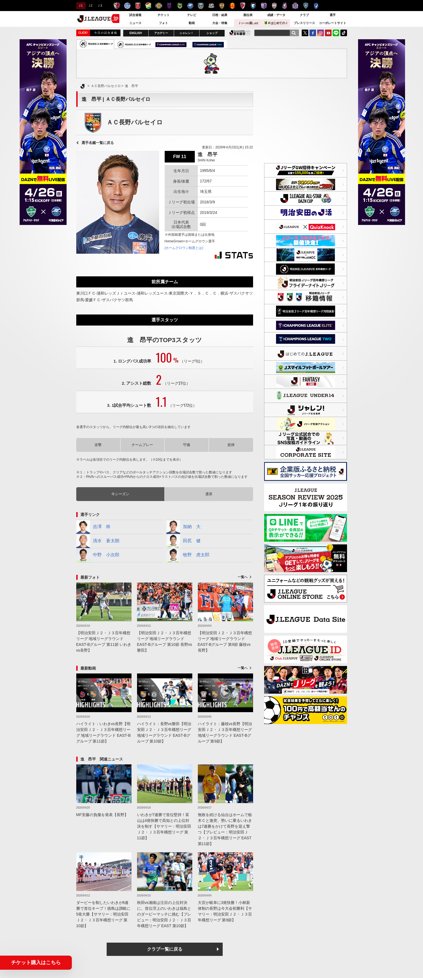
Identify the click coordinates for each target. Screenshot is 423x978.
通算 (208, 494)
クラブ (304, 15)
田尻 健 (183, 541)
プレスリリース (304, 23)
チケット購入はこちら (36, 962)
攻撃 (98, 445)
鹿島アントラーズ (116, 5)
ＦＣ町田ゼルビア (190, 5)
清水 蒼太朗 (97, 541)
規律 (231, 445)
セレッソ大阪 (263, 5)
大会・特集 (219, 23)
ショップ (211, 33)
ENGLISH (136, 33)
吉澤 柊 (93, 527)
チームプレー (142, 445)
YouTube (328, 33)
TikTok (343, 33)
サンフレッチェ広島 (295, 5)
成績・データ (276, 15)
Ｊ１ (80, 5)
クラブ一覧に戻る (164, 949)
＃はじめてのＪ (276, 23)
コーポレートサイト (332, 23)
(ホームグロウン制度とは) (184, 248)
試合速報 (135, 15)
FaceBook (312, 33)
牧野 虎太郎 (187, 555)
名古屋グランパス (232, 5)
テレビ (191, 15)
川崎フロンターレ (200, 5)
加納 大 (183, 527)
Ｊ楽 (248, 23)
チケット (163, 15)
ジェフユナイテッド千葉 (148, 5)
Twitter (305, 33)
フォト (163, 23)
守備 (186, 445)
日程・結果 (219, 15)
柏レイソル (158, 5)
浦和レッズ (137, 5)
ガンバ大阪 (253, 5)
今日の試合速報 (105, 32)
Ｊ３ (99, 5)
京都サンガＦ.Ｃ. (242, 5)
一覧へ (243, 577)
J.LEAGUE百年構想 (240, 33)
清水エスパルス (221, 5)
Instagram (320, 33)
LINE (336, 33)
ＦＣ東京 (169, 5)
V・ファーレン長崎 (316, 5)
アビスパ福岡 (305, 5)
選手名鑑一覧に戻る (98, 143)
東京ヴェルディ (179, 5)
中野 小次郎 (97, 555)
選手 (333, 15)
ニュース (135, 23)
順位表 (248, 15)
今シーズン (120, 494)
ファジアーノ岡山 (284, 5)
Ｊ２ (90, 5)
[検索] (293, 32)
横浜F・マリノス (211, 5)
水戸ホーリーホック (127, 5)
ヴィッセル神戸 (274, 5)
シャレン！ (186, 33)
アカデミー (161, 33)
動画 (192, 23)
